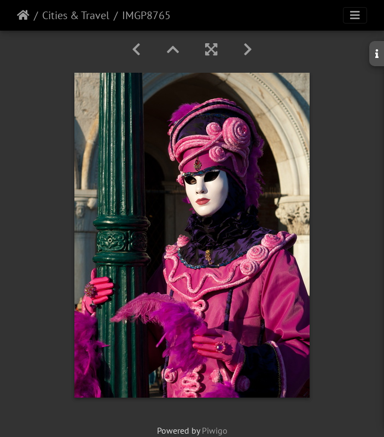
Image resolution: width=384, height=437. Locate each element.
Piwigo (215, 430)
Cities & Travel (75, 15)
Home (23, 15)
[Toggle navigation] (355, 15)
